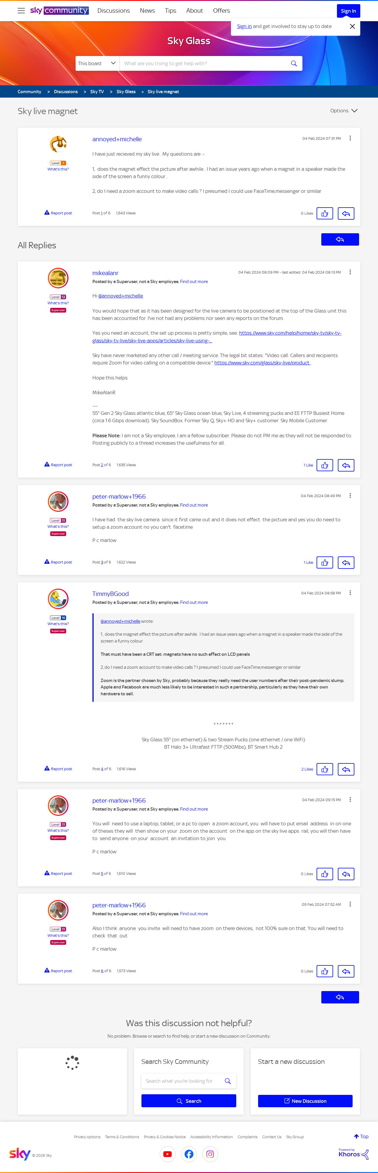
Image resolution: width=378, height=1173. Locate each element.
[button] (350, 138)
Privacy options (87, 1137)
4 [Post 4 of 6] (102, 769)
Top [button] (364, 1136)
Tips (170, 10)
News (147, 10)
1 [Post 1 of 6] (101, 213)
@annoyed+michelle (120, 296)
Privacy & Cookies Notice (165, 1137)
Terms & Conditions (122, 1137)
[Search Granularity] (98, 63)
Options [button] (339, 111)
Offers (221, 10)
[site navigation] (21, 11)
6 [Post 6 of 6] (102, 971)
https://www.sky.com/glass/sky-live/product (262, 363)
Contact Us (271, 1137)
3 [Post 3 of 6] (102, 562)
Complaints (248, 1137)
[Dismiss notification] (352, 26)
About (194, 10)
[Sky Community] (59, 10)
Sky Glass (189, 41)
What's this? (58, 169)
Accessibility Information (211, 1137)
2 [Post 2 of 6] (102, 465)
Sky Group (295, 1137)
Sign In (348, 11)
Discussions (113, 10)
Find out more (194, 281)
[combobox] (202, 63)
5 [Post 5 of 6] (102, 873)
